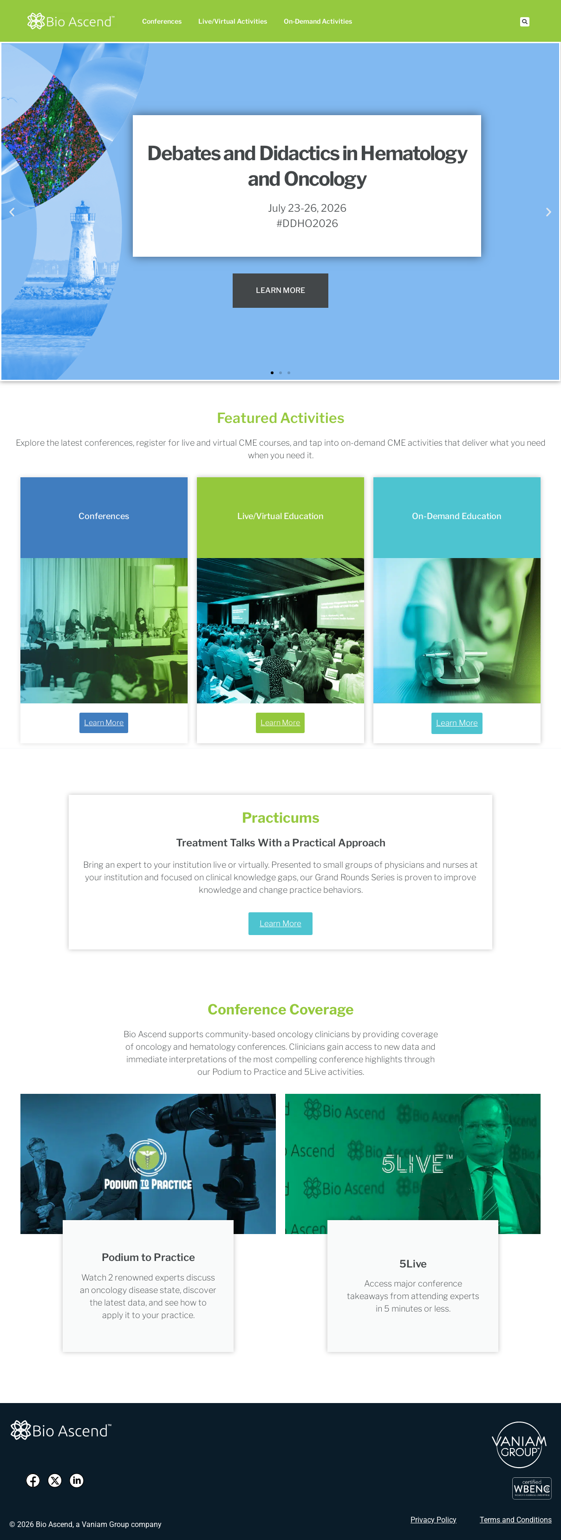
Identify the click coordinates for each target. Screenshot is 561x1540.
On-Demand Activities (318, 21)
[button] (524, 21)
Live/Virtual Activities (232, 21)
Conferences (162, 21)
